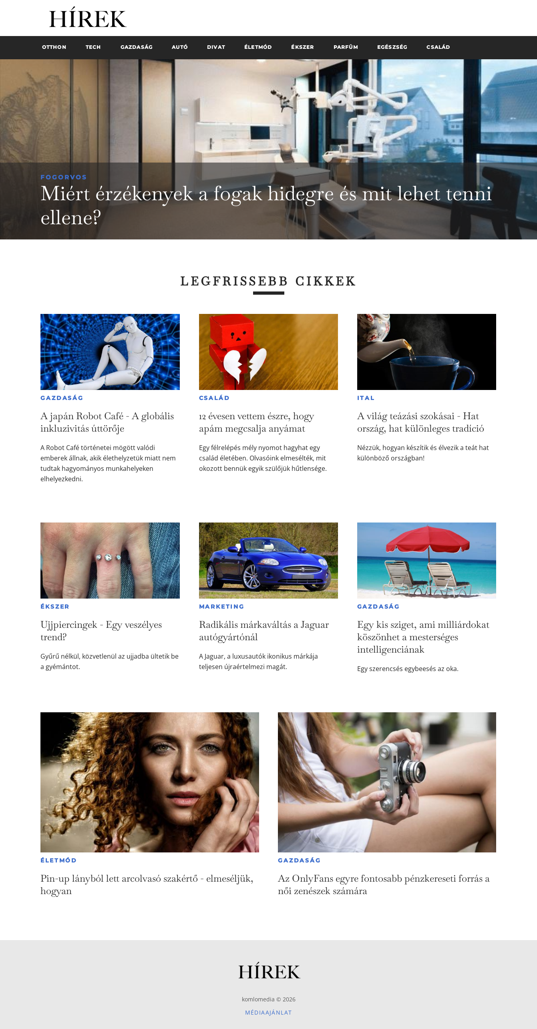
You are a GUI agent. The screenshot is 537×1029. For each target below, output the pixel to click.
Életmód (58, 860)
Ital (366, 398)
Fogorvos (63, 177)
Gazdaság (61, 398)
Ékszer (55, 606)
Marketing (222, 606)
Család (214, 398)
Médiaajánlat (268, 1012)
